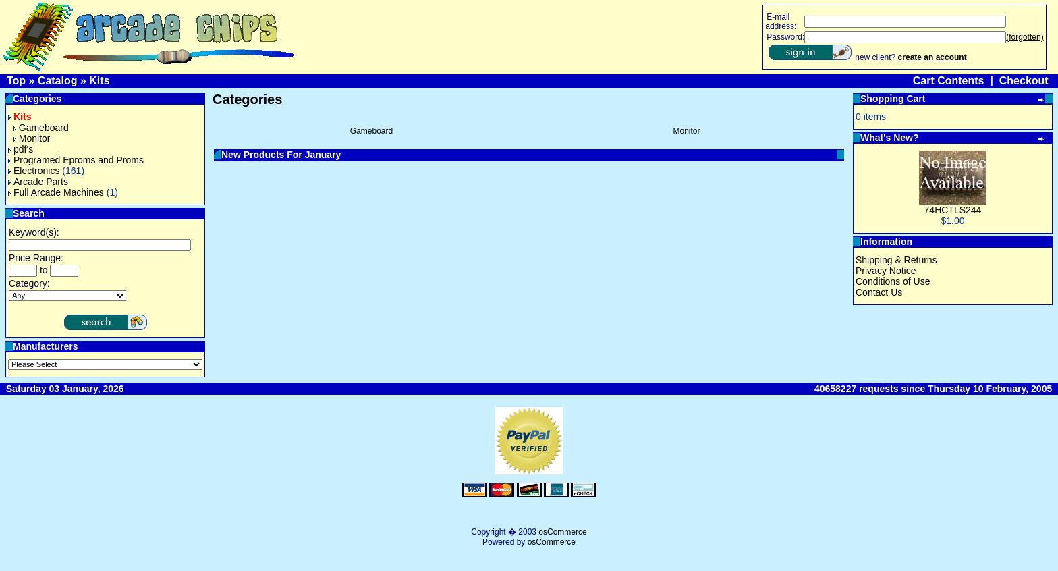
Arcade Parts (38, 181)
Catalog (58, 80)
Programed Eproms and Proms (76, 160)
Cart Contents (948, 80)
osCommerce (562, 532)
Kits (99, 80)
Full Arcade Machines (56, 192)
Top (16, 80)
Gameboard (41, 127)
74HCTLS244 (953, 210)
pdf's (20, 149)
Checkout (1024, 80)
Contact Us (879, 292)
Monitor (32, 138)
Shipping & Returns (896, 259)
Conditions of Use (893, 281)
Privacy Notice (886, 270)
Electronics (33, 170)
